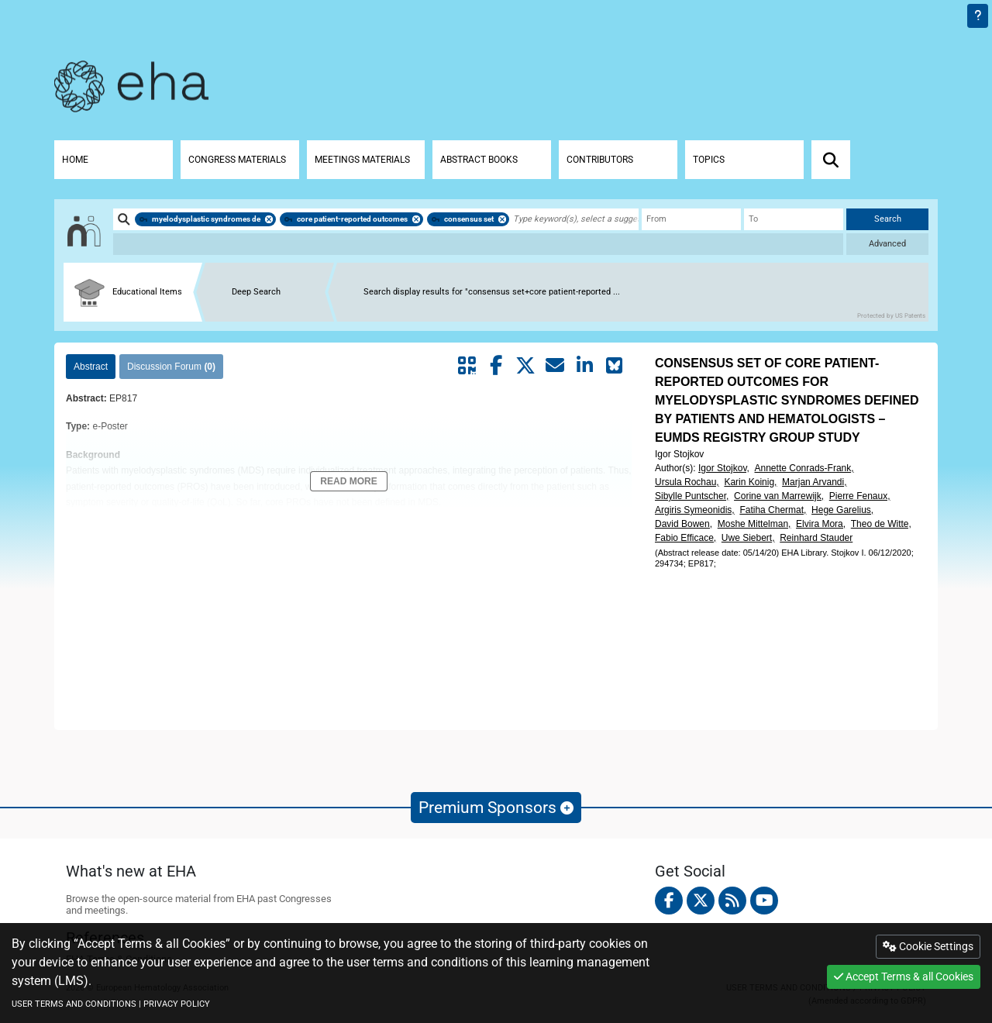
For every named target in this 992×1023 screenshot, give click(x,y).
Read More (348, 481)
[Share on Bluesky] (613, 365)
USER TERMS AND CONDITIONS (74, 1004)
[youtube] (764, 900)
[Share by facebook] (496, 365)
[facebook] (669, 900)
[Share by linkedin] (584, 365)
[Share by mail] (555, 365)
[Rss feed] (732, 900)
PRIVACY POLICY (176, 1004)
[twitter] (701, 900)
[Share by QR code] (466, 365)
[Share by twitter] (525, 365)
